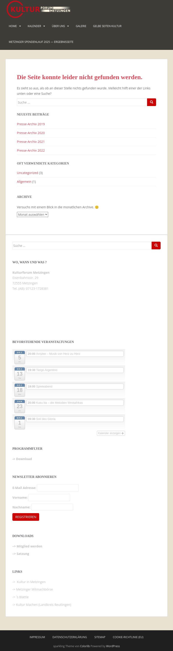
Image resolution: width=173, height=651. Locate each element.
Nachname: (21, 507)
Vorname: (20, 497)
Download (24, 459)
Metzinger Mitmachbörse (34, 589)
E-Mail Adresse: (24, 488)
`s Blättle (22, 597)
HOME (13, 26)
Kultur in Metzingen (31, 582)
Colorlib (85, 646)
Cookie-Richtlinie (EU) (128, 637)
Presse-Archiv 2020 (31, 133)
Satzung (23, 553)
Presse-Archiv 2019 (31, 124)
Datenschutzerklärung (69, 637)
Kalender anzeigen (111, 433)
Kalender (34, 26)
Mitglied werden (29, 546)
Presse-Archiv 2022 (31, 150)
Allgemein (24, 181)
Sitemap (99, 637)
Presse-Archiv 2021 (31, 141)
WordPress (113, 646)
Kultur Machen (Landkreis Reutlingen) (43, 604)
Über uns (58, 26)
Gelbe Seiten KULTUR (107, 26)
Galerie (81, 26)
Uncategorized (27, 173)
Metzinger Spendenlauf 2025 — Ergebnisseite (41, 42)
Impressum (37, 637)
